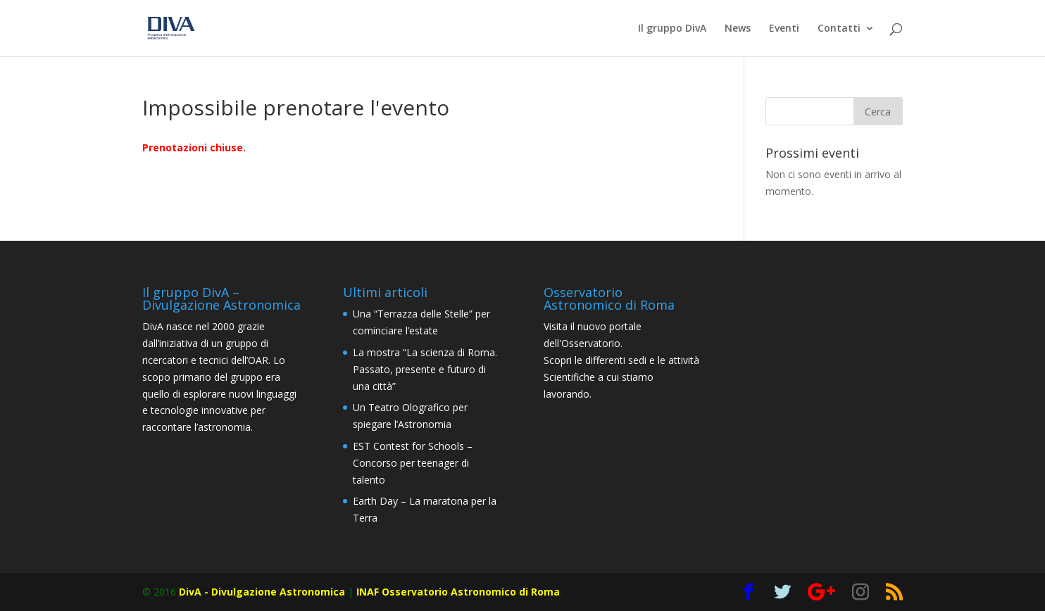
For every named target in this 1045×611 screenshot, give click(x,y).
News (738, 28)
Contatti (839, 28)
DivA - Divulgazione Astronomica (262, 591)
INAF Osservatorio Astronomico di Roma (458, 591)
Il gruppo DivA (672, 28)
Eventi (784, 28)
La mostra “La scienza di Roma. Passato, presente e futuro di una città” (425, 369)
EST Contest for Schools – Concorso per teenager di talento (413, 462)
